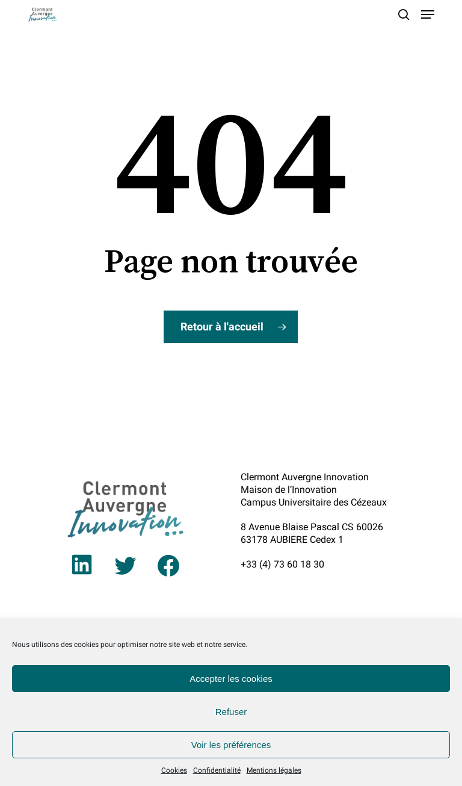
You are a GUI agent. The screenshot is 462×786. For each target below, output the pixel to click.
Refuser (231, 712)
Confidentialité (217, 770)
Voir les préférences (231, 745)
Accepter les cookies (231, 678)
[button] (427, 14)
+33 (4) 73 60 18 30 (282, 564)
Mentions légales (274, 770)
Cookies (174, 770)
